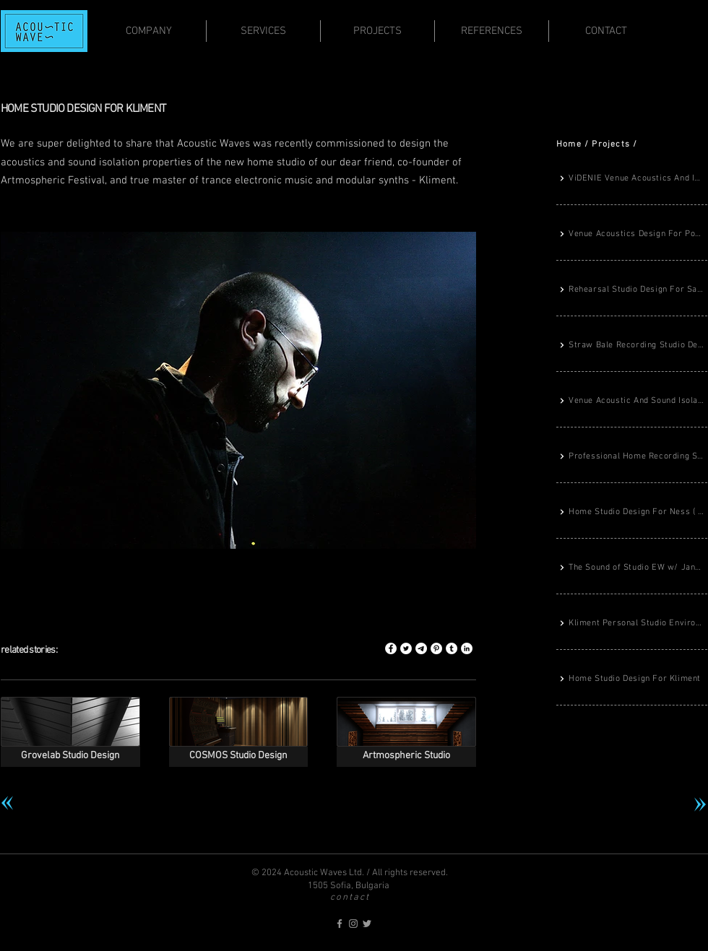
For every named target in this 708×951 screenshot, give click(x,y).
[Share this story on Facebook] (391, 648)
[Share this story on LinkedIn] (466, 648)
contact (350, 897)
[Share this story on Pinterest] (436, 648)
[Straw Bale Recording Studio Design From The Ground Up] (631, 346)
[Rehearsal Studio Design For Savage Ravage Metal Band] (631, 290)
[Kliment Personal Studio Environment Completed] (631, 624)
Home (569, 144)
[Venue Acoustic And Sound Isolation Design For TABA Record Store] (631, 401)
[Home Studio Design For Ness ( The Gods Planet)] (631, 513)
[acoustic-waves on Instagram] (353, 923)
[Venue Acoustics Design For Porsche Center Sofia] (631, 235)
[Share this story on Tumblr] (451, 648)
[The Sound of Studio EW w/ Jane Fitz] (631, 568)
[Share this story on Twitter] (406, 648)
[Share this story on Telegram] (421, 648)
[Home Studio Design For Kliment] (631, 679)
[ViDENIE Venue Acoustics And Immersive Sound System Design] (631, 179)
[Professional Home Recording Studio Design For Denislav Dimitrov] (631, 457)
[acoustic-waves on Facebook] (339, 923)
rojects (614, 144)
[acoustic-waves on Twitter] (367, 923)
